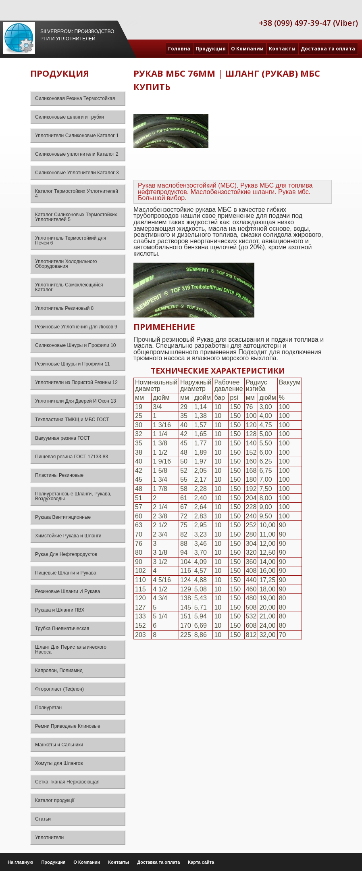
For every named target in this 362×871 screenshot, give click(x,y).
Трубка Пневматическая (62, 628)
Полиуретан (48, 707)
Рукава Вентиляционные (63, 517)
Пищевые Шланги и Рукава (65, 573)
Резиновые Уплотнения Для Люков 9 (76, 327)
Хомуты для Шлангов (59, 763)
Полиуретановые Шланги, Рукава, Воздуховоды (73, 496)
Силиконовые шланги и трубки (69, 117)
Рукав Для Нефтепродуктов (66, 554)
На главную (20, 862)
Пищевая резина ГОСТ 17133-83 (71, 457)
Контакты (282, 48)
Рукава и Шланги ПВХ (59, 610)
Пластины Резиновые (59, 475)
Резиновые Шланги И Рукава (67, 591)
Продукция (211, 48)
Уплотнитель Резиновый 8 (64, 308)
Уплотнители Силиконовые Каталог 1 (77, 135)
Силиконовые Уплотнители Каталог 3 (77, 172)
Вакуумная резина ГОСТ (62, 438)
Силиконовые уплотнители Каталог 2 (77, 154)
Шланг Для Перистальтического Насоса (70, 649)
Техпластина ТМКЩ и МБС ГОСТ (72, 419)
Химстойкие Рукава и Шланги (68, 536)
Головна (179, 48)
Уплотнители (49, 837)
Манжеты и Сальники (59, 745)
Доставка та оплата (328, 48)
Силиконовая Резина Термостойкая (75, 98)
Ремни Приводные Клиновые (67, 726)
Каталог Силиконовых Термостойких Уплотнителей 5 (76, 217)
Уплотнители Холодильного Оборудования (66, 264)
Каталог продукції (55, 800)
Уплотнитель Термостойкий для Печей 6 (70, 240)
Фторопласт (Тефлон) (59, 689)
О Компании (247, 48)
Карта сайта (201, 862)
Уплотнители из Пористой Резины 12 (76, 382)
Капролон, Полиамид (59, 670)
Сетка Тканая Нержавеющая (67, 782)
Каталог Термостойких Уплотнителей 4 (76, 193)
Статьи (43, 819)
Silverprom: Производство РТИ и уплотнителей (77, 35)
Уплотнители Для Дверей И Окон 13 (75, 401)
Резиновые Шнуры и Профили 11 (72, 364)
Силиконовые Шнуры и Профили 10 (75, 345)
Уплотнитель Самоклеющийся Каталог (69, 287)
